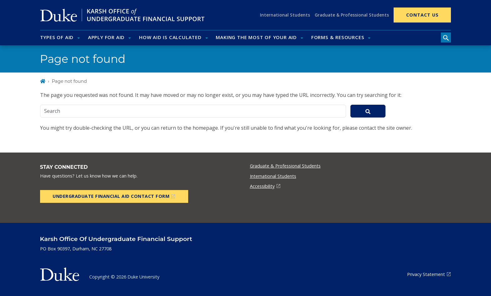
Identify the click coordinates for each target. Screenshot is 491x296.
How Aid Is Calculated (170, 37)
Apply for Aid (106, 37)
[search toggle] (446, 38)
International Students (285, 15)
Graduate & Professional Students (352, 15)
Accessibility (262, 186)
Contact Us (422, 15)
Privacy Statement (426, 274)
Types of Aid (57, 37)
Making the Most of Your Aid (256, 37)
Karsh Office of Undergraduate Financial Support (116, 239)
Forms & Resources (337, 37)
